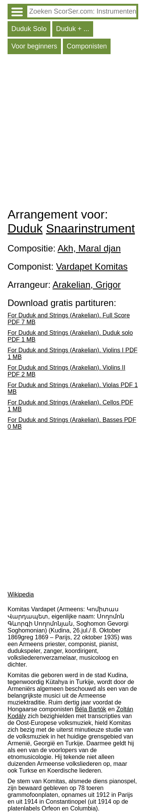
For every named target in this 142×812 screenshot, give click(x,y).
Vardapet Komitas (92, 266)
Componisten (87, 46)
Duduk (25, 228)
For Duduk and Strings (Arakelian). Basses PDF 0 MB (72, 423)
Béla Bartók (90, 709)
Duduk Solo (29, 29)
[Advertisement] (71, 133)
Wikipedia (21, 594)
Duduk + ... (72, 29)
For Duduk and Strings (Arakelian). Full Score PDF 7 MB (69, 318)
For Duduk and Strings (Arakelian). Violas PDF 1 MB (73, 388)
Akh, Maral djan (89, 248)
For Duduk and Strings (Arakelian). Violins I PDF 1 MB (72, 353)
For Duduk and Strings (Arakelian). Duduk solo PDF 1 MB (70, 336)
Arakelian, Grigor (87, 285)
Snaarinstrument (90, 228)
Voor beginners (34, 46)
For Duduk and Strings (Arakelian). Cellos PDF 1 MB (70, 405)
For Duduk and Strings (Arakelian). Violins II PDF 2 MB (66, 371)
